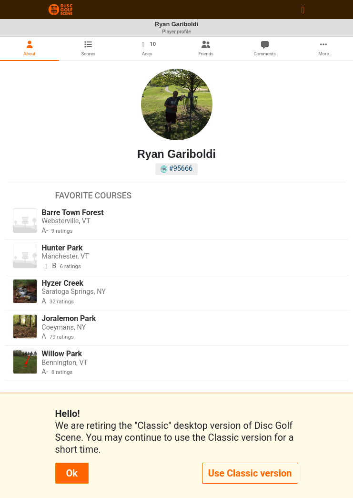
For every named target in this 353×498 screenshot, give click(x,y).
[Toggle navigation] (303, 9)
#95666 (176, 169)
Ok (71, 473)
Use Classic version (250, 473)
